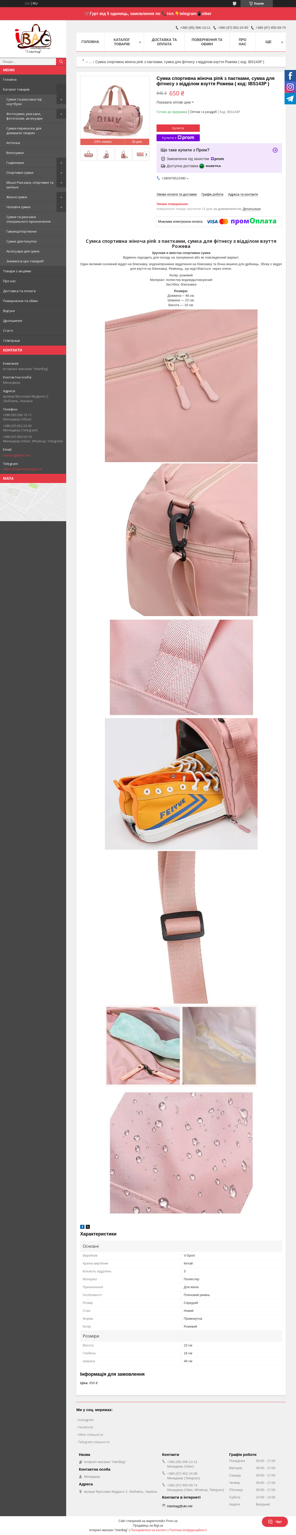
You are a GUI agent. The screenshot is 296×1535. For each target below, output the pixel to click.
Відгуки (9, 310)
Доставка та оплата (19, 291)
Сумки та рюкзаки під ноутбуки (23, 101)
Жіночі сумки (16, 197)
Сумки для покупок (21, 241)
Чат (275, 1521)
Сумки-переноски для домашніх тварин (23, 130)
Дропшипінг (12, 320)
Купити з (178, 137)
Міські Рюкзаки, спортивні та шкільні (29, 184)
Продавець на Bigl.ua (148, 1525)
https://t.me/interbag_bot (22, 469)
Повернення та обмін (20, 301)
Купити (178, 128)
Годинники (15, 162)
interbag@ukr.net (16, 455)
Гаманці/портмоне (21, 231)
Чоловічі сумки (18, 207)
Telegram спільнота (93, 1442)
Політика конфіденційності (188, 1530)
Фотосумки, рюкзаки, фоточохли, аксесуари (24, 116)
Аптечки (13, 142)
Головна (10, 79)
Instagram (86, 1419)
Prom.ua (171, 1521)
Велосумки (15, 152)
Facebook (85, 1427)
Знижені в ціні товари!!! (25, 261)
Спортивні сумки (19, 172)
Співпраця (11, 340)
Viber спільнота (90, 1434)
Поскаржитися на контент (149, 1530)
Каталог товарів (16, 89)
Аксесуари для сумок (23, 251)
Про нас (9, 281)
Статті (8, 330)
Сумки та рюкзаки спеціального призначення (28, 219)
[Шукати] (61, 61)
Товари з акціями (17, 271)
